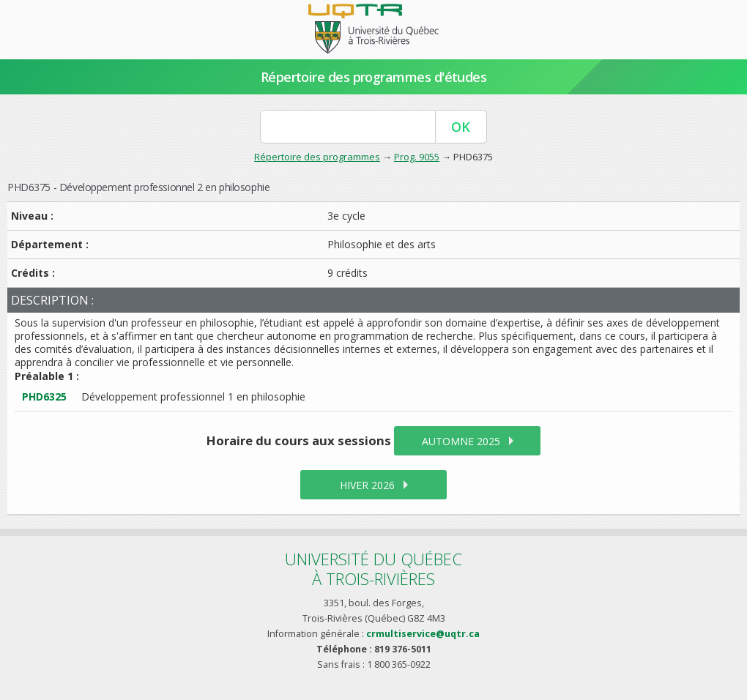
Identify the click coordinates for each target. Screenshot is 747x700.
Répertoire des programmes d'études (374, 77)
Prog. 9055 (416, 156)
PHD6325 (44, 396)
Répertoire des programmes (317, 156)
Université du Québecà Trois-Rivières (373, 568)
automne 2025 (461, 441)
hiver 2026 (367, 485)
